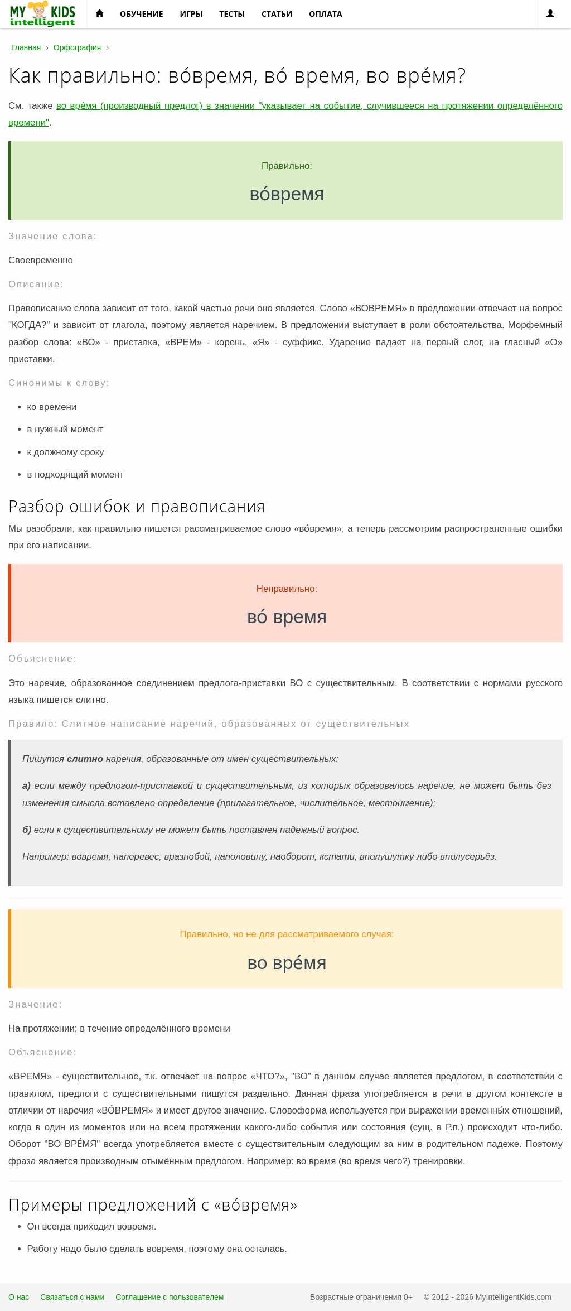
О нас (18, 1297)
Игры (191, 13)
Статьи (277, 13)
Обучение (141, 13)
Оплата (325, 13)
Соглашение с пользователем (169, 1297)
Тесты (232, 13)
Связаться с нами (72, 1297)
